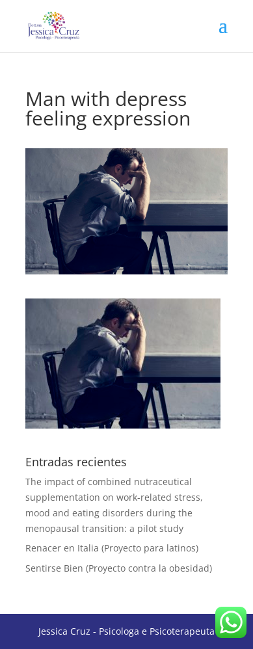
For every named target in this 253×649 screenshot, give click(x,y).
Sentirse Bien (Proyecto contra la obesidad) (118, 568)
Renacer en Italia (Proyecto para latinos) (111, 548)
